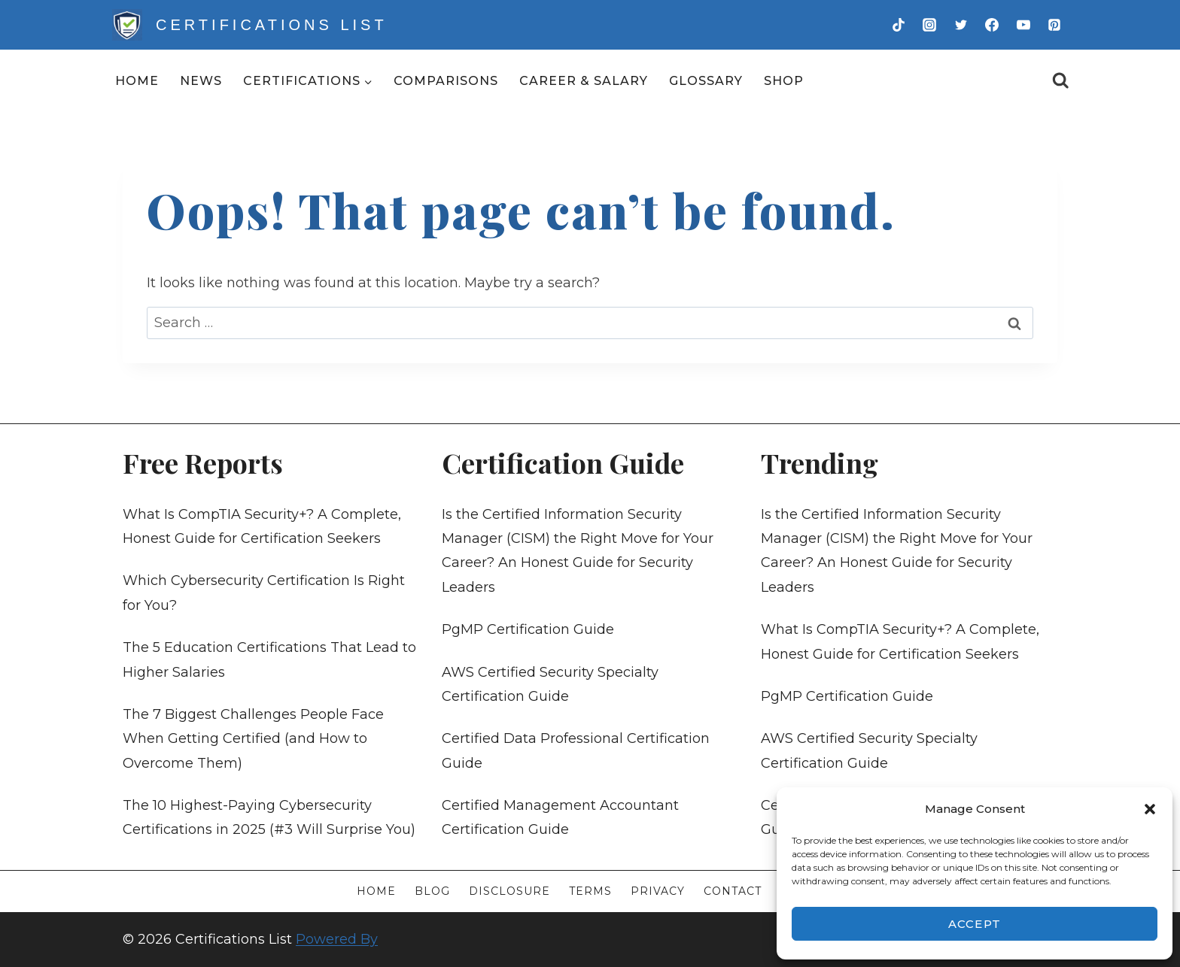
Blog (432, 891)
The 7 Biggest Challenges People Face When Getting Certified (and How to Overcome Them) (253, 738)
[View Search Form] (1060, 80)
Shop (784, 81)
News (201, 81)
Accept (975, 924)
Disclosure (509, 891)
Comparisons (446, 81)
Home (137, 81)
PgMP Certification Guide (528, 629)
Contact (733, 891)
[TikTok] (898, 24)
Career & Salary (583, 81)
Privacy (658, 891)
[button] (1149, 809)
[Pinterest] (1054, 24)
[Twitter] (961, 24)
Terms (590, 891)
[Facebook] (991, 24)
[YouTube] (1023, 24)
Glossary (706, 81)
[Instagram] (929, 24)
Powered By (337, 939)
